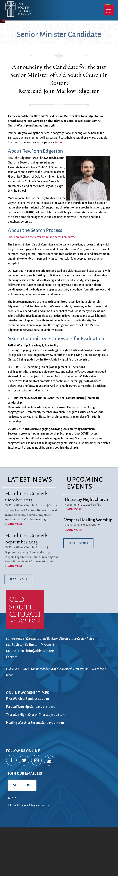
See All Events (78, 592)
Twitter (24, 809)
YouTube (49, 809)
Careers (11, 706)
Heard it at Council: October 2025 (26, 546)
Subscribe (22, 834)
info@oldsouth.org (40, 700)
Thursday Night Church (86, 549)
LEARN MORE (14, 573)
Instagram (36, 809)
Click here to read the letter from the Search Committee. (42, 286)
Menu (109, 9)
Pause (3, 69)
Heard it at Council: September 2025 (26, 588)
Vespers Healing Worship (88, 569)
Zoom (58, 191)
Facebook (11, 809)
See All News (18, 629)
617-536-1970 (15, 700)
